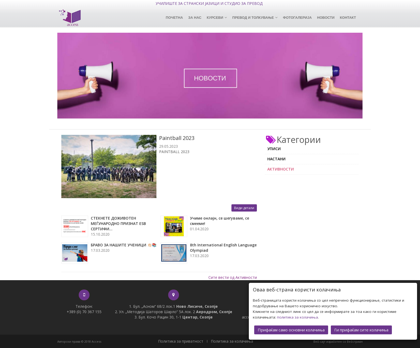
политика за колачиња (297, 315)
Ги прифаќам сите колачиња (361, 328)
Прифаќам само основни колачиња (291, 328)
